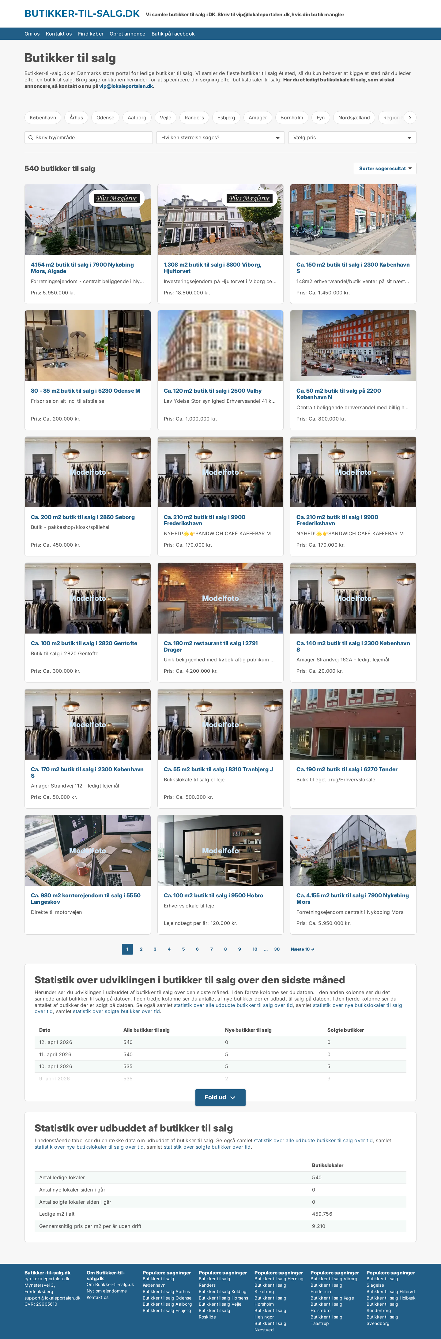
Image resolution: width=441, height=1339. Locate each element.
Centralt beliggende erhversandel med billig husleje (357, 407)
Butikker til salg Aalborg (167, 1304)
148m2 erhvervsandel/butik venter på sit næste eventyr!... (364, 281)
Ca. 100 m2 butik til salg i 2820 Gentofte (84, 643)
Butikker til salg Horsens (223, 1297)
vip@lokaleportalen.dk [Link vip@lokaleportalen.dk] (126, 86)
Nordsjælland (354, 117)
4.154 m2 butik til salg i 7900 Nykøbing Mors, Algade (82, 267)
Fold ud (215, 1097)
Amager (258, 117)
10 (255, 949)
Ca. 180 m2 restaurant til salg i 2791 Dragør (211, 646)
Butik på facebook (173, 34)
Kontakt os (59, 34)
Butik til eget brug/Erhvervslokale (335, 779)
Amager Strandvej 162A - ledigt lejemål (342, 659)
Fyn (321, 117)
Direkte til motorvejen (56, 912)
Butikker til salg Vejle (220, 1304)
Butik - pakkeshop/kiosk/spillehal (70, 527)
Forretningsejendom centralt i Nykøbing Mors (349, 912)
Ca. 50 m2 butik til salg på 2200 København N (338, 393)
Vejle (165, 117)
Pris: (37, 293)
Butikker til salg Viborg (334, 1278)
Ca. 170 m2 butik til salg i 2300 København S (87, 772)
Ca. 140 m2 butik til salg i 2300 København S (353, 646)
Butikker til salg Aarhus (166, 1291)
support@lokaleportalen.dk (52, 1297)
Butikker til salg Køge (332, 1297)
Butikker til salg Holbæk (391, 1297)
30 (277, 949)
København (43, 117)
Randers (194, 117)
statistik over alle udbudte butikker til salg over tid (233, 1005)
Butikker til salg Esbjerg (167, 1310)
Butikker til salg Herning (278, 1278)
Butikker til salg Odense (167, 1297)
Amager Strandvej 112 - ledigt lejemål (75, 786)
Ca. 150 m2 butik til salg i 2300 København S (352, 267)
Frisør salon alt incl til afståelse (67, 401)
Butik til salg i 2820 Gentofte (64, 653)
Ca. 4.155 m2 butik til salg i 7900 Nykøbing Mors (352, 898)
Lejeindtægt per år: (186, 923)
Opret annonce (127, 34)
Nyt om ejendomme (107, 1290)
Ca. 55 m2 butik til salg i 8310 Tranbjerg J (218, 769)
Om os (32, 34)
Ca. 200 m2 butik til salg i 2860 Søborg (83, 517)
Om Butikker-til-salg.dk (110, 1284)
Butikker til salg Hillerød (391, 1291)
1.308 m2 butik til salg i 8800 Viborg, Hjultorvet (213, 267)
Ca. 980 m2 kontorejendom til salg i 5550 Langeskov (86, 898)
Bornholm (292, 117)
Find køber (91, 34)
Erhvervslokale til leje (189, 906)
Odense (105, 117)
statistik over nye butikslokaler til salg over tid (89, 1147)
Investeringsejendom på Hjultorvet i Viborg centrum (225, 281)
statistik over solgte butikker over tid (116, 1011)
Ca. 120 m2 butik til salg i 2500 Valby (213, 390)
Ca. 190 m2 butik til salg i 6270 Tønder (347, 769)
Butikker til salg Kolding (223, 1291)
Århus (76, 117)
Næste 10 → (303, 949)
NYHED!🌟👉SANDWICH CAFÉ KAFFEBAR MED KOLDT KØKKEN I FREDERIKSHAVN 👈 (267, 533)
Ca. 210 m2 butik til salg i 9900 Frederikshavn (204, 520)
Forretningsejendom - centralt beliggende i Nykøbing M (96, 281)
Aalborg (137, 117)
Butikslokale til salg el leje (194, 779)
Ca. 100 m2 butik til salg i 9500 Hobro (214, 895)
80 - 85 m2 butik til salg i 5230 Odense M (86, 390)
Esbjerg (226, 117)
